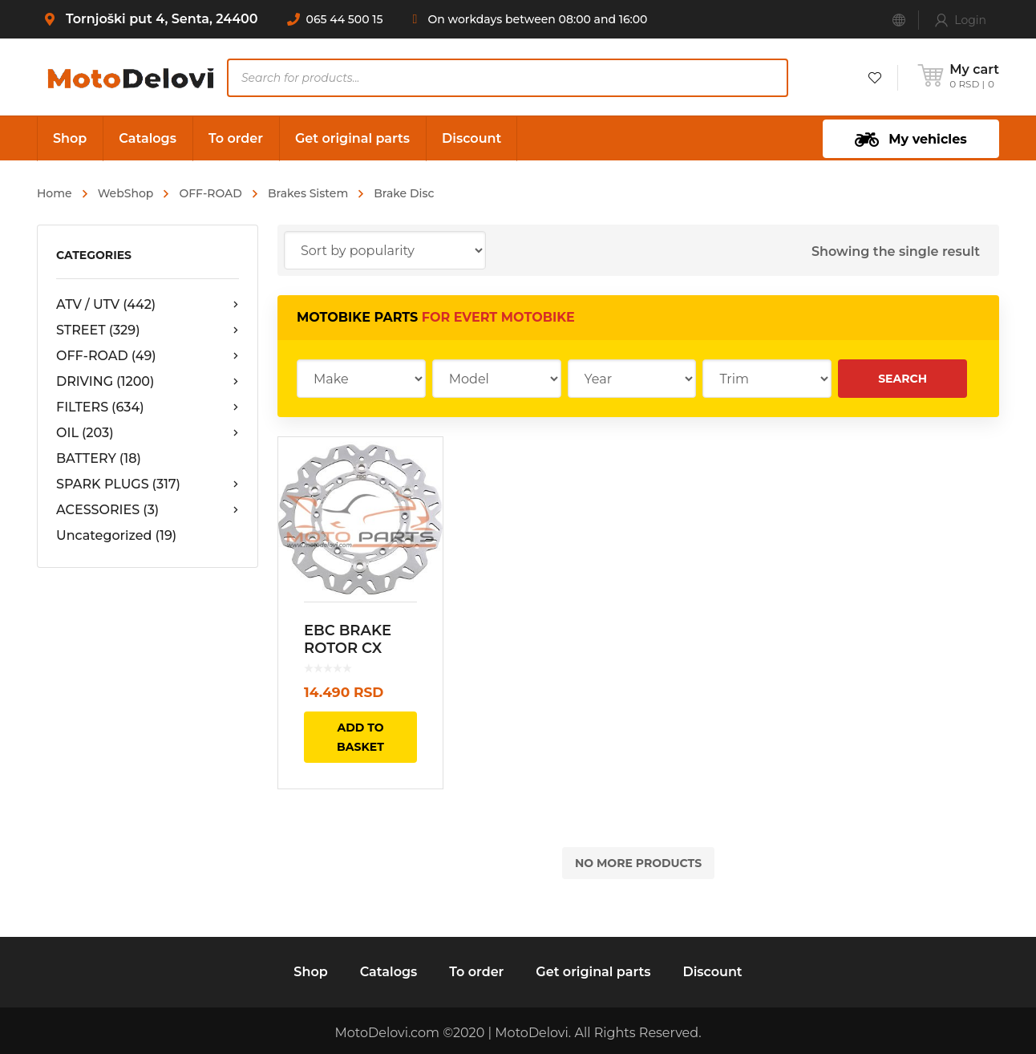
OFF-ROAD (210, 193)
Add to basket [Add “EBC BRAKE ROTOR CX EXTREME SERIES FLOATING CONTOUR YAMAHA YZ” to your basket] (360, 737)
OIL (147, 433)
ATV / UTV (147, 305)
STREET (147, 330)
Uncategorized (116, 535)
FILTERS (147, 407)
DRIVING (147, 382)
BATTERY (98, 458)
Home (54, 193)
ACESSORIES (147, 510)
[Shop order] (385, 250)
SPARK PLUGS (147, 484)
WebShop (126, 193)
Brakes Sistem (308, 193)
